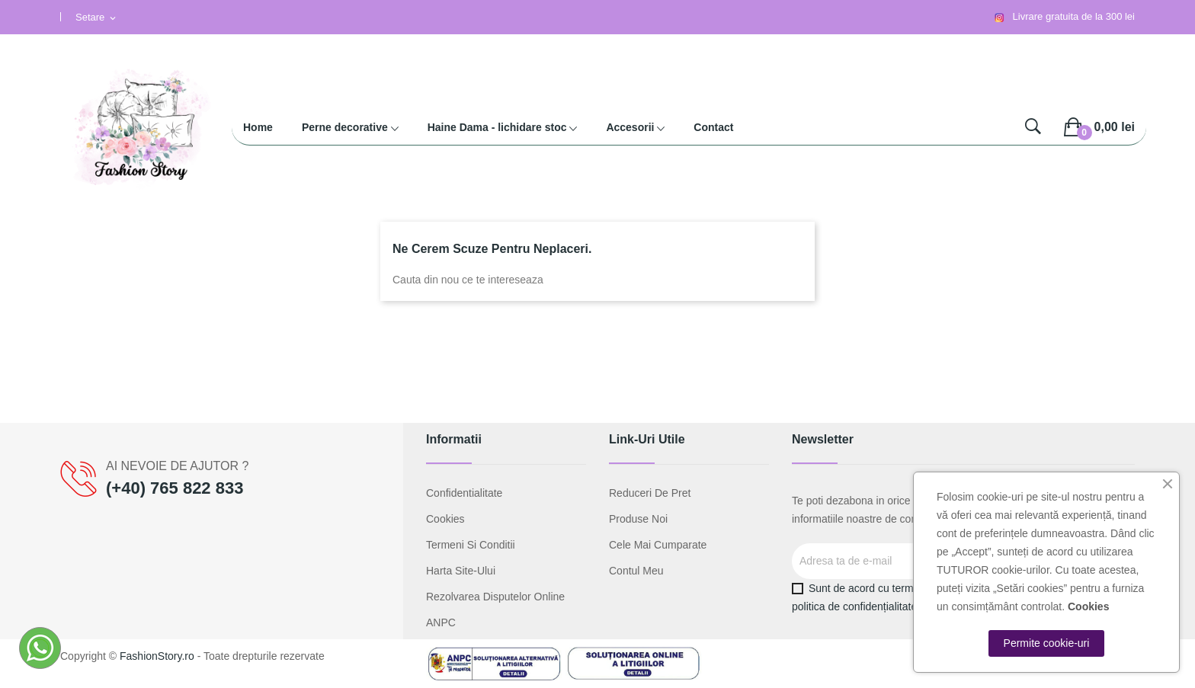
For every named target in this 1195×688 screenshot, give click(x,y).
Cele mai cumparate (657, 545)
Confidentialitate (464, 493)
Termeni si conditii (470, 545)
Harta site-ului (460, 571)
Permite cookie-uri (1047, 643)
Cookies (445, 519)
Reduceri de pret (649, 493)
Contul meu (636, 571)
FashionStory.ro (157, 656)
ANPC (441, 622)
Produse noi (638, 519)
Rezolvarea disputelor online (495, 596)
